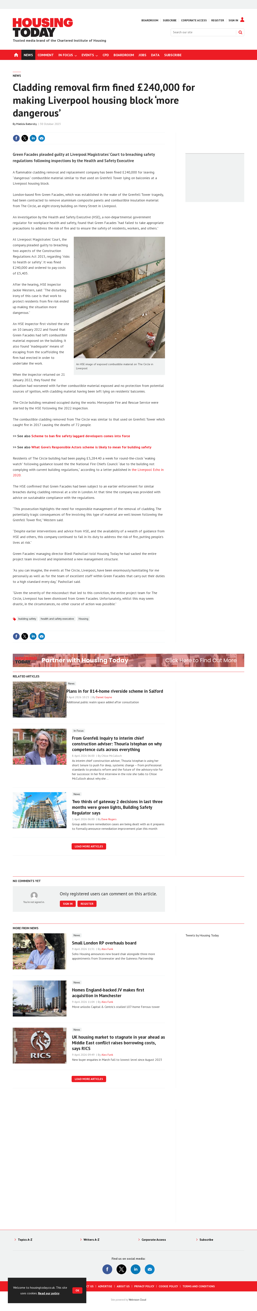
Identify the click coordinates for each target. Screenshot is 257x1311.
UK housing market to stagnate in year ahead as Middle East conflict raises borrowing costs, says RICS (118, 1042)
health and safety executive (57, 618)
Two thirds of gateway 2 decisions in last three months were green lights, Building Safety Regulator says (117, 807)
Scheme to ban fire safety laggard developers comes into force (80, 436)
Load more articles (89, 846)
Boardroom (149, 20)
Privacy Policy (144, 1286)
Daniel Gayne (104, 697)
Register (217, 20)
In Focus (79, 730)
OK (77, 1290)
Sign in (68, 904)
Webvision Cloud (137, 1299)
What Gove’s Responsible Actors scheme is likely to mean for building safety (91, 447)
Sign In (233, 20)
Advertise (105, 1286)
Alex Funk (107, 949)
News (17, 76)
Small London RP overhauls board (104, 943)
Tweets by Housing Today (202, 935)
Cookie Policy (168, 1286)
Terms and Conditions (198, 1286)
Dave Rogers (109, 819)
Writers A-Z (91, 1239)
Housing (83, 618)
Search (240, 32)
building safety (27, 618)
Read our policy (48, 1293)
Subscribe (170, 20)
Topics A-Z (25, 1239)
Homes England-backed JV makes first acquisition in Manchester (108, 992)
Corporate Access (194, 20)
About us (123, 1286)
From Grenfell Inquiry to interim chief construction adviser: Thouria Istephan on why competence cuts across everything (117, 743)
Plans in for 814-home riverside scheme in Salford (115, 691)
